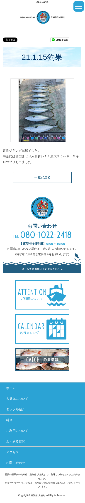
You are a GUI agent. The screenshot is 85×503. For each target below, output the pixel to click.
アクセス (12, 452)
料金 (9, 420)
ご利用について (17, 431)
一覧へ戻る (42, 177)
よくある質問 (15, 441)
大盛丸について (17, 398)
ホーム (11, 388)
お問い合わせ (15, 463)
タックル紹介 (15, 409)
